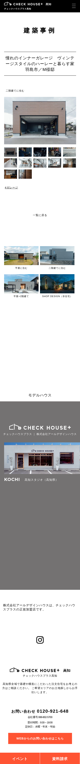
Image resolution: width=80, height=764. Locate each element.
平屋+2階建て (21, 296)
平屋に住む (21, 268)
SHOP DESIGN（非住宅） (57, 296)
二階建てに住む (15, 90)
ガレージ (12, 187)
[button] (73, 121)
